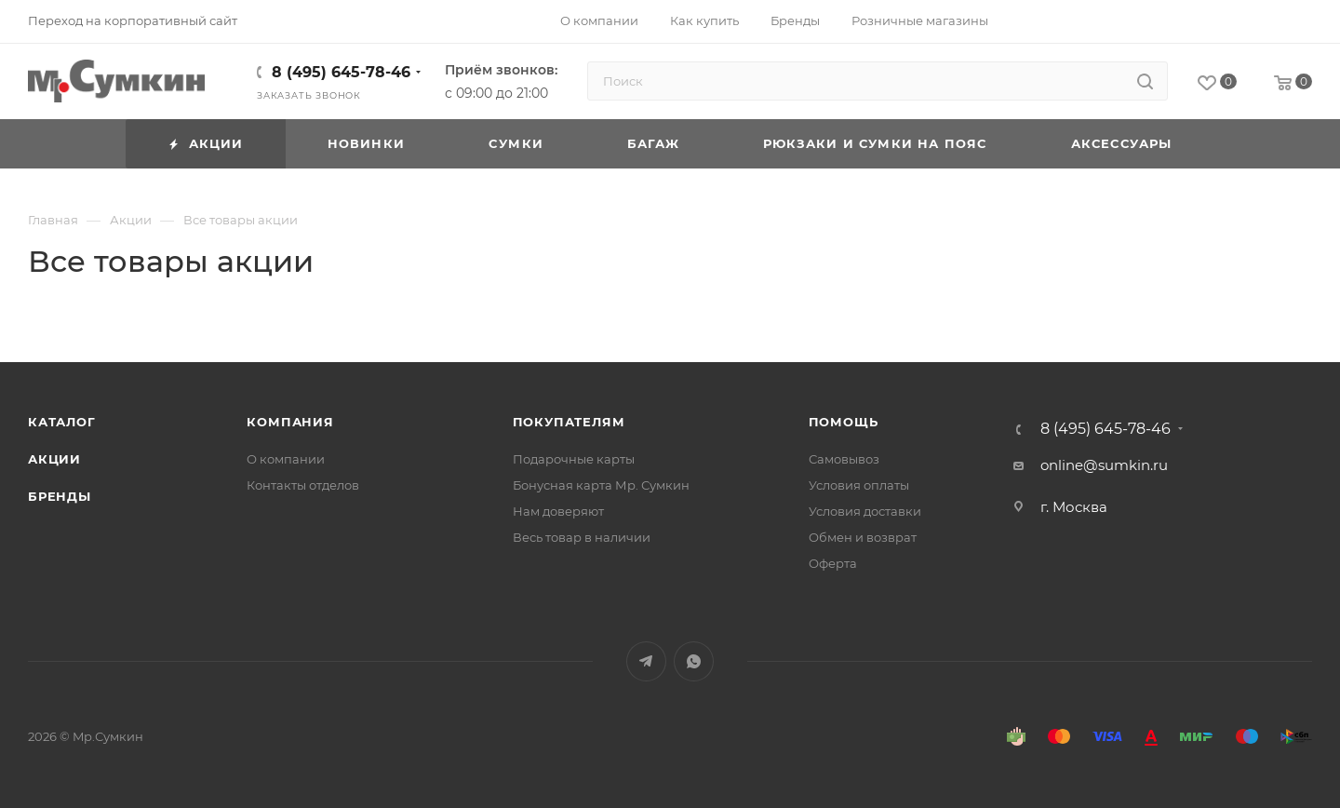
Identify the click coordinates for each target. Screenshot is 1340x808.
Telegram (646, 661)
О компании (286, 458)
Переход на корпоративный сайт (132, 20)
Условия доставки (865, 511)
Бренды (59, 496)
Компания (290, 421)
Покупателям (569, 421)
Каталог (62, 421)
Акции (54, 458)
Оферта (833, 563)
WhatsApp (694, 661)
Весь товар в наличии (581, 537)
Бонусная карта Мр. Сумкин (601, 485)
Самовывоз (844, 458)
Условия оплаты (859, 485)
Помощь (843, 421)
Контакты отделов (303, 485)
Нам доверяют (558, 511)
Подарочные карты (574, 458)
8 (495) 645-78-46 (341, 72)
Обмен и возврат (863, 537)
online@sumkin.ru (1104, 465)
